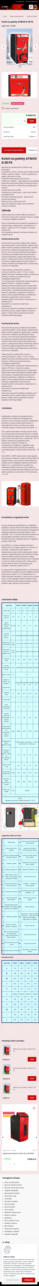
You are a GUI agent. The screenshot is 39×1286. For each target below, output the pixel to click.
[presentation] (4, 47)
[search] (31, 7)
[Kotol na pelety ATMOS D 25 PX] (19, 47)
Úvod (5, 16)
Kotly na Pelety (32, 16)
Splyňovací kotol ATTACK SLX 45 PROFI (18, 1153)
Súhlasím (28, 1280)
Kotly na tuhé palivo (16, 16)
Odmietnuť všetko (12, 1280)
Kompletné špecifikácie (13, 150)
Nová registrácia (32, 1)
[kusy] (17, 121)
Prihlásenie (21, 1)
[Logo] (19, 7)
